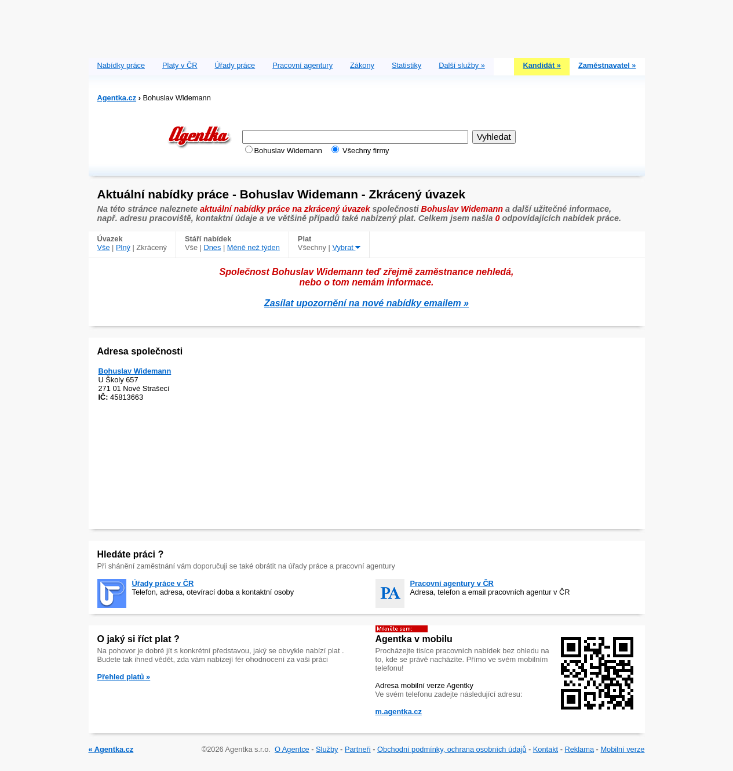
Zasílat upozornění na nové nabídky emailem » (366, 303)
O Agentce (292, 749)
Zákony (362, 65)
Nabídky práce (121, 65)
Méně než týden (253, 247)
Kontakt (545, 749)
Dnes (212, 247)
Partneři (358, 749)
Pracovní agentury (302, 65)
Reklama (580, 749)
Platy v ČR (179, 65)
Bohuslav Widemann (135, 371)
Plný (123, 247)
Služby (327, 749)
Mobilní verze (622, 749)
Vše (103, 247)
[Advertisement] (367, 26)
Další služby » (462, 65)
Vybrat (346, 247)
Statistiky (406, 65)
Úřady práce (234, 65)
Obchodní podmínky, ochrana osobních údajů (451, 749)
